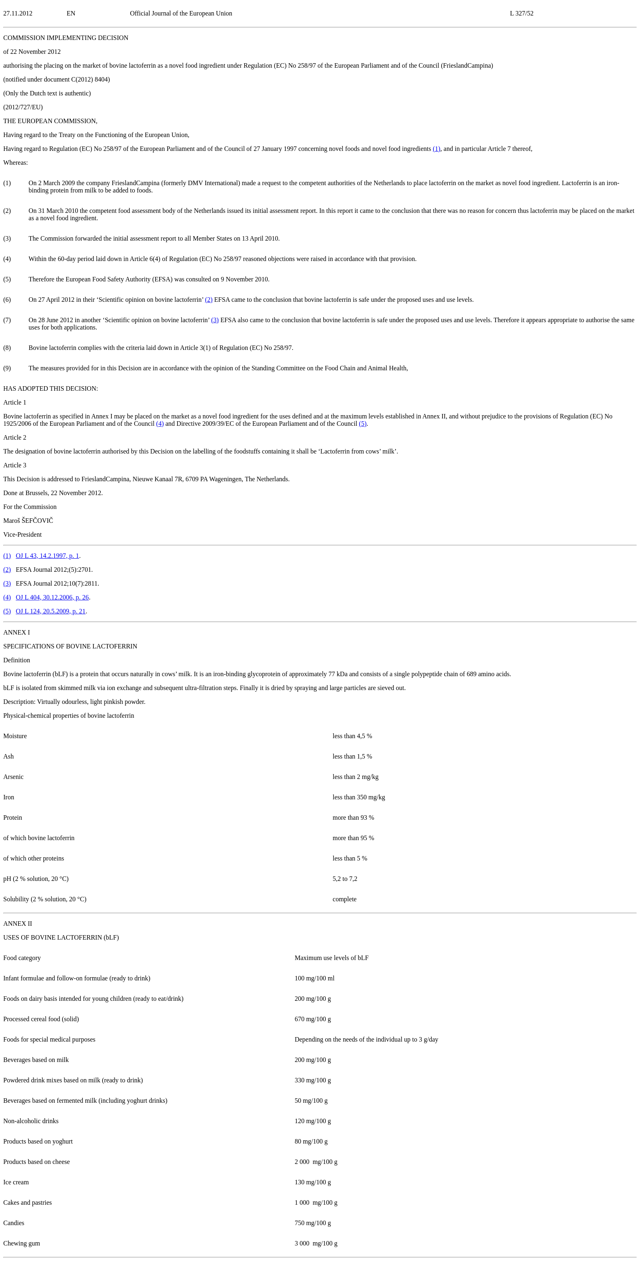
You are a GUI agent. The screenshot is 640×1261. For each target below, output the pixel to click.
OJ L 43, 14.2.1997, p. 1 (47, 555)
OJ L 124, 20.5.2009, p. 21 (51, 611)
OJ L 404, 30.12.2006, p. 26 (52, 597)
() (436, 148)
